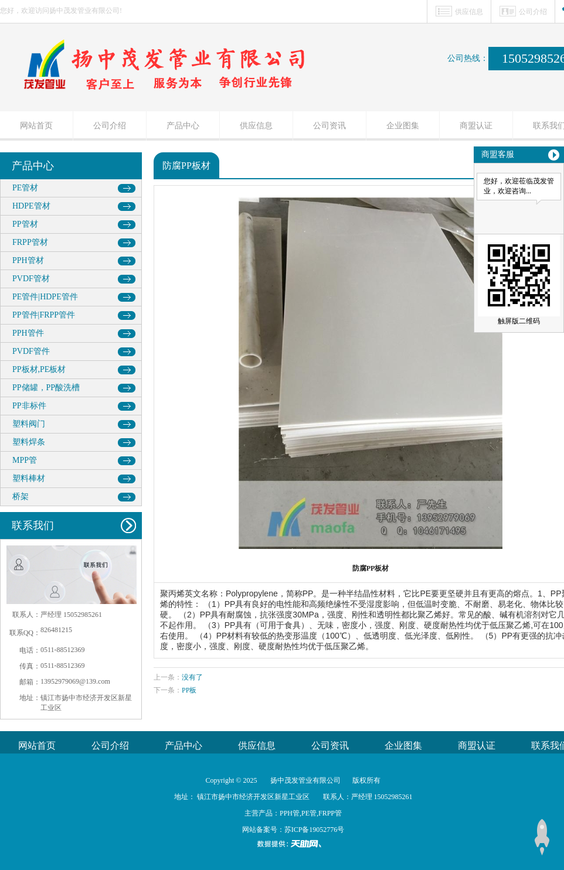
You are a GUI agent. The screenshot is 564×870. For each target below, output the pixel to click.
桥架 (20, 496)
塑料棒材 (28, 478)
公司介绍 (533, 12)
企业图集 (402, 125)
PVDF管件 (31, 351)
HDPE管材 (31, 206)
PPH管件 (28, 333)
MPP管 (24, 460)
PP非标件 (29, 405)
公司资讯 (329, 125)
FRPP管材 (30, 242)
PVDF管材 (31, 278)
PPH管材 (28, 260)
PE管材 (25, 187)
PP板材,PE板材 (39, 369)
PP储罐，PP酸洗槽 (46, 387)
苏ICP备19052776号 (314, 829)
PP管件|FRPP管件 (43, 315)
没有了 (192, 677)
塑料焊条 (28, 442)
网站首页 (36, 125)
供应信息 (469, 12)
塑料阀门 (28, 423)
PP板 (189, 690)
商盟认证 (476, 125)
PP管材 (25, 224)
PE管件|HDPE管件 (45, 296)
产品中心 (183, 125)
